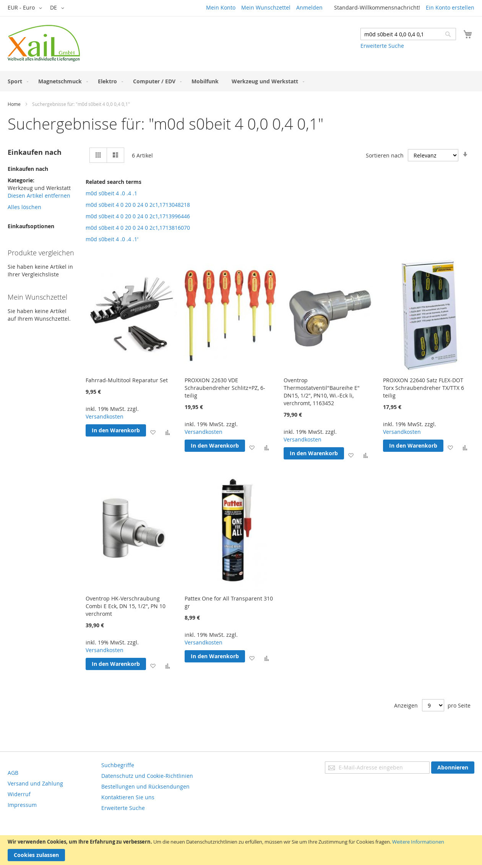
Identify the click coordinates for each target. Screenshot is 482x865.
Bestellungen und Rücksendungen (145, 786)
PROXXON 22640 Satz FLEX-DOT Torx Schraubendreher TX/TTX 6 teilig (423, 388)
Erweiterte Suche (382, 45)
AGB (13, 772)
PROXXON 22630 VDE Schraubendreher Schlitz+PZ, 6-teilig (225, 388)
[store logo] (44, 43)
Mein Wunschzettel (265, 7)
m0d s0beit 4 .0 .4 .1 (111, 193)
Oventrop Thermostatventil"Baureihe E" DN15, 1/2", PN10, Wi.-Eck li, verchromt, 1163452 (322, 392)
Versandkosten (104, 416)
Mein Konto (220, 7)
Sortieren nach (385, 155)
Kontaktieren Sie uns (127, 797)
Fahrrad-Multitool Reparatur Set (127, 380)
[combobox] (408, 34)
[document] (241, 850)
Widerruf (19, 794)
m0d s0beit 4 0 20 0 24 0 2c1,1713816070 (138, 227)
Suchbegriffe (117, 765)
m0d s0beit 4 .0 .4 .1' (112, 239)
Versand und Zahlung (35, 783)
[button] (26, 8)
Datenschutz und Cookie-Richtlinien (147, 775)
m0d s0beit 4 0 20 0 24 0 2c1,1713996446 (138, 216)
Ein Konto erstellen (450, 7)
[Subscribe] (452, 767)
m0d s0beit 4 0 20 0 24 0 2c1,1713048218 (138, 204)
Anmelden (309, 7)
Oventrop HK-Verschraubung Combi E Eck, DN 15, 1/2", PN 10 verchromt (126, 606)
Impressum (22, 804)
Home (14, 104)
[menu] (241, 81)
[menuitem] (16, 81)
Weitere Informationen (418, 841)
